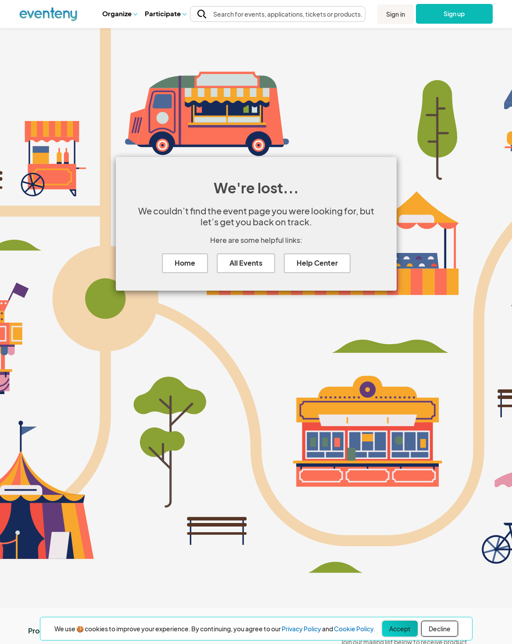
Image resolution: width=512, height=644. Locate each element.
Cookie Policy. (354, 629)
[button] (119, 13)
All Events (245, 262)
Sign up (454, 14)
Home (185, 262)
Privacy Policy (301, 629)
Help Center (317, 262)
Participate (165, 13)
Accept (400, 629)
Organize (119, 13)
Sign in (395, 14)
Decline (440, 629)
